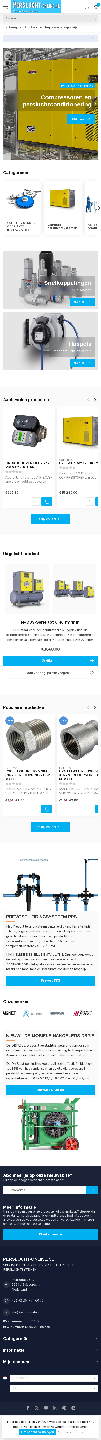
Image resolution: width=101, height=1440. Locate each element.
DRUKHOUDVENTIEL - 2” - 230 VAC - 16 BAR (27, 465)
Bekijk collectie (51, 519)
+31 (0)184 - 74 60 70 (28, 1300)
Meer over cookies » (70, 1432)
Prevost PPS (50, 980)
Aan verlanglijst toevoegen (60, 673)
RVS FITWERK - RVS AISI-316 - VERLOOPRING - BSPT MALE (28, 775)
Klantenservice (50, 1234)
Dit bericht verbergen (37, 1432)
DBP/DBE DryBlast (50, 1090)
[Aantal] (36, 501)
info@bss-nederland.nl (27, 1312)
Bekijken (68, 661)
